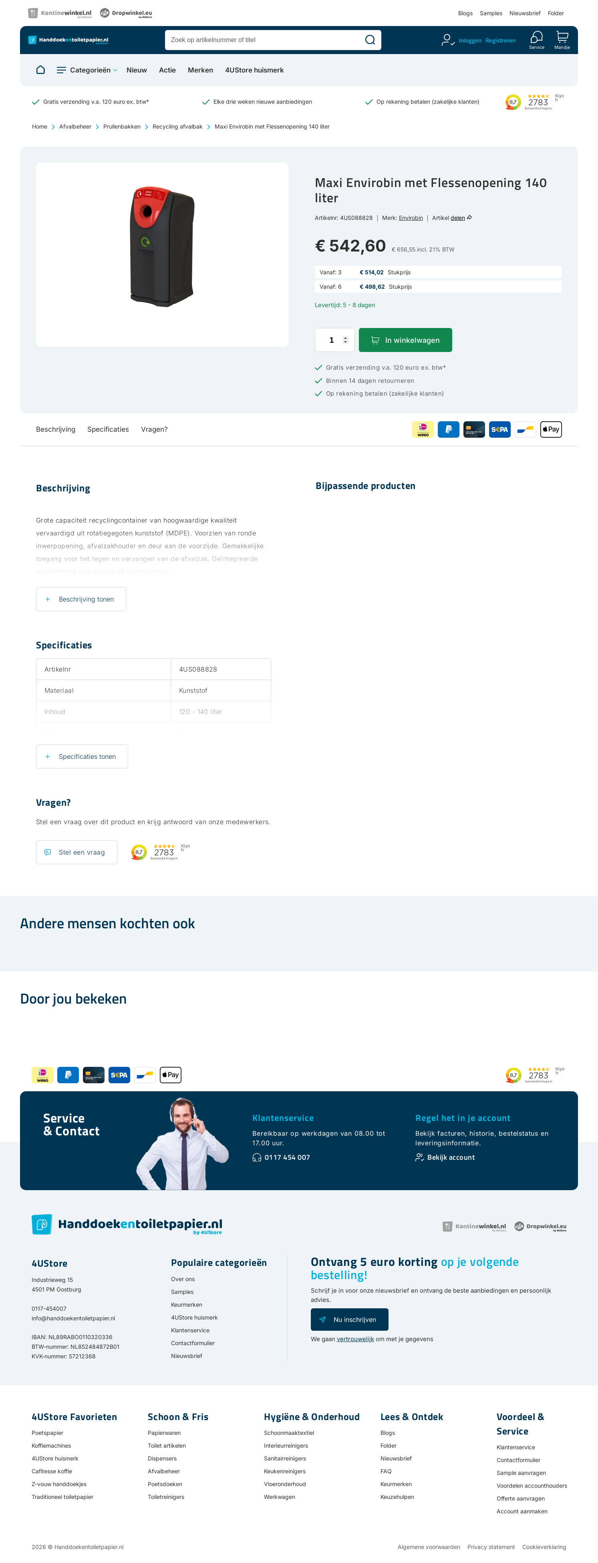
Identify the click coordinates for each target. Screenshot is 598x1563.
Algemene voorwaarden (429, 1546)
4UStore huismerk (254, 70)
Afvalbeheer (75, 126)
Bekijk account (451, 1157)
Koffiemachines (51, 1445)
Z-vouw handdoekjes (59, 1484)
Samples (491, 13)
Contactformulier (193, 1343)
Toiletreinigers (166, 1496)
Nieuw (137, 70)
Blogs (465, 13)
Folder (556, 13)
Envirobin (411, 217)
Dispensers (162, 1458)
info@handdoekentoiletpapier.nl (73, 1318)
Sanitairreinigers (285, 1458)
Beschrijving (55, 429)
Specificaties (108, 429)
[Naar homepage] (40, 70)
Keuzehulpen (397, 1496)
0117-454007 (49, 1308)
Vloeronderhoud (285, 1484)
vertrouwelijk (355, 1339)
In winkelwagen (412, 340)
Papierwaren (164, 1432)
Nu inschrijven (355, 1320)
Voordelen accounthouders (532, 1485)
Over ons (183, 1278)
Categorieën (90, 70)
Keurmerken (186, 1304)
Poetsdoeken (165, 1484)
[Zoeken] (370, 40)
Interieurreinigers (286, 1445)
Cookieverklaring (544, 1546)
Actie (167, 70)
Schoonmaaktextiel (289, 1432)
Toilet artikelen (167, 1445)
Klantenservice (283, 1117)
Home (39, 126)
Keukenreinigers (285, 1471)
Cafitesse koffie (52, 1471)
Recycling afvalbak (178, 126)
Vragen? (154, 429)
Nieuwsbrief (525, 13)
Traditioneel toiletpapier (62, 1496)
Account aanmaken (522, 1511)
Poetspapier (47, 1432)
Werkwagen (279, 1496)
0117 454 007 (287, 1157)
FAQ (386, 1471)
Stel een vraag (82, 852)
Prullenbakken (122, 126)
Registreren (500, 40)
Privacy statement (491, 1546)
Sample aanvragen (521, 1472)
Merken (200, 70)
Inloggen (470, 40)
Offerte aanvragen (521, 1498)
